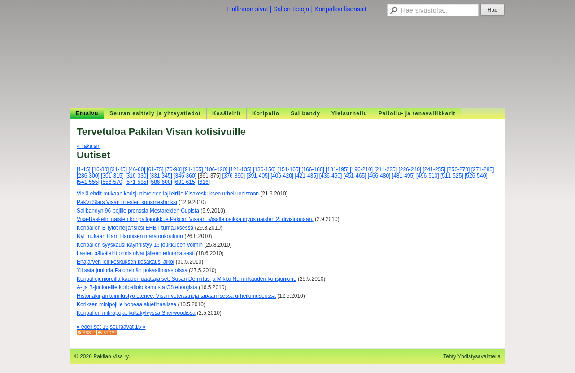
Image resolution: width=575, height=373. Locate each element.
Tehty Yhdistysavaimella (472, 356)
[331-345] (160, 176)
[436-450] (330, 176)
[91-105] (193, 169)
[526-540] (476, 176)
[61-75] (155, 169)
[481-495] (403, 176)
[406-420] (282, 176)
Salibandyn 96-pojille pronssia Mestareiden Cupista (138, 211)
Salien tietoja (291, 9)
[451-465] (355, 176)
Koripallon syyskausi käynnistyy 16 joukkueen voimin (140, 245)
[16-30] (100, 169)
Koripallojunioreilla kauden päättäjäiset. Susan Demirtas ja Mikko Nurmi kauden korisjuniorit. (186, 279)
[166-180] (312, 169)
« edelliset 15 (93, 327)
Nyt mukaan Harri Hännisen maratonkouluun (130, 236)
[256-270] (458, 169)
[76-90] (173, 169)
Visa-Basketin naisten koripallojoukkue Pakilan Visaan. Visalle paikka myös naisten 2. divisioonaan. (195, 219)
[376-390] (233, 176)
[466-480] (379, 176)
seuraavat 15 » (127, 327)
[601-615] (185, 182)
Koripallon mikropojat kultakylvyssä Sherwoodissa (136, 313)
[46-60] (136, 169)
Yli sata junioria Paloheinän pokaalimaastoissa (132, 270)
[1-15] (84, 169)
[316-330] (136, 176)
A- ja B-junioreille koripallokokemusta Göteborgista (137, 287)
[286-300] (88, 176)
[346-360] (185, 176)
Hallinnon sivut (247, 9)
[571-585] (136, 182)
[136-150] (264, 169)
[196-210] (361, 169)
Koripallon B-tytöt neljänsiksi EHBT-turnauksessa (135, 228)
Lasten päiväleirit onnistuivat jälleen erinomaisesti (136, 253)
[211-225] (385, 169)
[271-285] (482, 169)
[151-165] (288, 169)
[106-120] (216, 169)
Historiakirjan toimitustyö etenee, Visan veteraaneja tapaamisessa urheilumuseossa (176, 296)
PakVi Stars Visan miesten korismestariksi (127, 202)
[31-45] (118, 169)
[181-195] (337, 169)
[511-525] (451, 176)
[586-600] (160, 182)
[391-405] (257, 176)
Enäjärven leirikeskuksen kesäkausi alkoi (125, 262)
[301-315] (112, 176)
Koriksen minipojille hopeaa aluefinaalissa (126, 304)
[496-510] (427, 176)
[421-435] (306, 176)
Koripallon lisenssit (340, 9)
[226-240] (409, 169)
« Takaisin (88, 146)
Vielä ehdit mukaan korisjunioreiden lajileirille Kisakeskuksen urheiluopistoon (168, 194)
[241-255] (434, 169)
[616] (204, 182)
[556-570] (112, 182)
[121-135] (240, 169)
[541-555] (88, 182)
